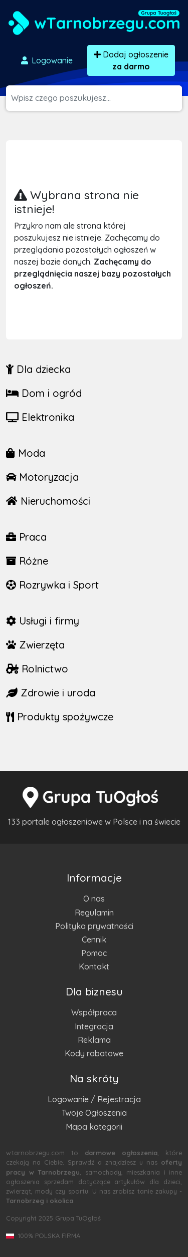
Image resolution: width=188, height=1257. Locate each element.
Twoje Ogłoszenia (94, 1113)
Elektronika (40, 417)
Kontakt (94, 966)
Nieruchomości (48, 501)
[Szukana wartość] (96, 98)
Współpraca (94, 1012)
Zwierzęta (35, 644)
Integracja (94, 1026)
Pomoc (94, 953)
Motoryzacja (42, 477)
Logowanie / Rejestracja (94, 1099)
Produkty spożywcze (59, 716)
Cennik (94, 939)
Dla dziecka (38, 369)
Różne (27, 561)
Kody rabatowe (94, 1053)
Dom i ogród (44, 393)
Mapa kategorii (94, 1127)
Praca (26, 537)
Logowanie (46, 60)
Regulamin (94, 913)
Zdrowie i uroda (50, 692)
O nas (94, 899)
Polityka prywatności (94, 926)
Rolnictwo (37, 668)
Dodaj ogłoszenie (131, 60)
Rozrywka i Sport (52, 585)
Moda (25, 453)
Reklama (94, 1040)
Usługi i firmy (42, 621)
